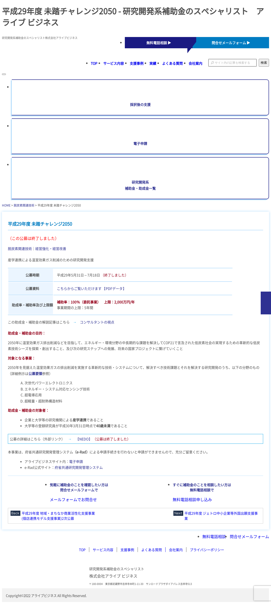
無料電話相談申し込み (192, 499)
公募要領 (35, 373)
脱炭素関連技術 (24, 205)
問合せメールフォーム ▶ (231, 42)
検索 (264, 62)
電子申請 (76, 461)
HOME (6, 205)
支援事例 (136, 63)
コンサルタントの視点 (97, 322)
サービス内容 (113, 63)
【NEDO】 (84, 438)
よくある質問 (172, 63)
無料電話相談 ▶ (158, 42)
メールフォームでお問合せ (73, 499)
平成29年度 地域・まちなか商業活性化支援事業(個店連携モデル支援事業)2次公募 (58, 516)
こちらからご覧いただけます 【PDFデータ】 (91, 288)
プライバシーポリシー (207, 549)
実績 (152, 63)
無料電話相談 (214, 536)
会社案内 (195, 63)
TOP (94, 63)
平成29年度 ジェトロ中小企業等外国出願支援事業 (221, 516)
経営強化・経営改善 (50, 248)
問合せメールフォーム (249, 536)
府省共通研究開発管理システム (79, 467)
